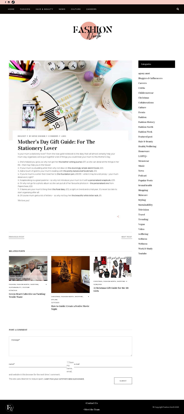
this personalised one (99, 183)
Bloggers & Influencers (150, 78)
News (141, 170)
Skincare (143, 195)
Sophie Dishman (38, 136)
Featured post (145, 136)
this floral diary (58, 189)
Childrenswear (146, 92)
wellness (142, 238)
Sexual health (145, 185)
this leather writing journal (70, 162)
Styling (54, 300)
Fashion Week (145, 131)
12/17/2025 (55, 302)
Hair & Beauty (145, 141)
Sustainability (15, 287)
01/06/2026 (13, 290)
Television (143, 209)
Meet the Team (92, 409)
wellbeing (143, 234)
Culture (142, 107)
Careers (142, 83)
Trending (143, 219)
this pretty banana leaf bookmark (78, 171)
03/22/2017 (22, 136)
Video (141, 229)
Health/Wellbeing (147, 146)
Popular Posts (145, 180)
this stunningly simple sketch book (83, 168)
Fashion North (23, 284)
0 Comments (53, 136)
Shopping (34, 284)
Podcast (142, 175)
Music (141, 165)
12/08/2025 (98, 284)
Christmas (55, 296)
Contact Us (92, 403)
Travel (141, 214)
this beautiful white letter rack (85, 195)
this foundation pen (65, 174)
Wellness (142, 243)
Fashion (12, 284)
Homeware (144, 151)
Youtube (26, 287)
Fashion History (146, 122)
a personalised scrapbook (99, 180)
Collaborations (146, 102)
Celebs (141, 88)
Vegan (141, 224)
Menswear (143, 161)
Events (141, 112)
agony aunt (144, 73)
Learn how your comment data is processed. (64, 379)
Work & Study (145, 248)
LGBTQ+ (142, 156)
